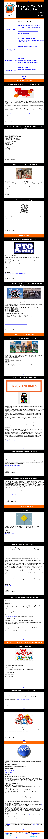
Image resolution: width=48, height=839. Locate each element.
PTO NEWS (10, 40)
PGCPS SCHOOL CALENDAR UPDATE (27, 69)
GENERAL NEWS (10, 29)
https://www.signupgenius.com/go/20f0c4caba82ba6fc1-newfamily (17, 112)
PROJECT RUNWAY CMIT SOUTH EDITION (28, 31)
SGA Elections (21, 58)
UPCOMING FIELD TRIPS (24, 67)
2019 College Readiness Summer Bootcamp (27, 53)
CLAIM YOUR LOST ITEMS (24, 71)
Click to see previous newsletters (29, 0)
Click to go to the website (17, 0)
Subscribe (35, 837)
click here (9, 824)
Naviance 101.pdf (8, 585)
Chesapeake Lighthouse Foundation (31, 833)
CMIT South (7, 833)
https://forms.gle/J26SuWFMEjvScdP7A (12, 465)
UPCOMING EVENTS (11, 49)
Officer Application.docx (9, 533)
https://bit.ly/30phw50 (15, 494)
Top (24, 78)
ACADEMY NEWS (11, 60)
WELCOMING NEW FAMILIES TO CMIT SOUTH (29, 25)
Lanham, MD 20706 (8, 772)
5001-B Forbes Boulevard (9, 770)
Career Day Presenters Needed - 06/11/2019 (27, 51)
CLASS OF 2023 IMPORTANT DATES (26, 48)
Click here (30, 814)
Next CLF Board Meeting (23, 33)
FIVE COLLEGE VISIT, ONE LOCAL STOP (27, 46)
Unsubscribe (15, 837)
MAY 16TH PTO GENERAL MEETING (26, 38)
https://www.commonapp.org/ (19, 575)
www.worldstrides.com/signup (10, 616)
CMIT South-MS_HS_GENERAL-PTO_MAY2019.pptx (15, 273)
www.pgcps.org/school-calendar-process (22, 699)
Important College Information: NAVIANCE (27, 60)
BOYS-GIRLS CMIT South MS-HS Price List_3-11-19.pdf (16, 324)
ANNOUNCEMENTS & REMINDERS (10, 69)
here (33, 817)
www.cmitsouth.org (34, 824)
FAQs (24, 76)
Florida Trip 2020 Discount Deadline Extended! (28, 62)
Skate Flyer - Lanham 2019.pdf (10, 440)
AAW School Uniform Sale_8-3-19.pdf (12, 323)
